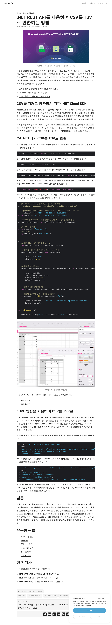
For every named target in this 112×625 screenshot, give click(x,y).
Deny (98, 616)
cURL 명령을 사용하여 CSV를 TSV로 (34, 96)
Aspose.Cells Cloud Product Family (30, 591)
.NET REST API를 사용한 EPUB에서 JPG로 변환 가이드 (42, 581)
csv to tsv (21, 596)
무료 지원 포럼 (27, 548)
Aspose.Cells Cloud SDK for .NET (31, 110)
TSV (18, 74)
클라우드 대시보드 (54, 128)
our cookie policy (86, 605)
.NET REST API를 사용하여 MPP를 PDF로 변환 (39, 574)
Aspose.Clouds (29, 13)
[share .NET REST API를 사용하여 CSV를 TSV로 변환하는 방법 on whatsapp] (63, 614)
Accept (90, 610)
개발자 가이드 (27, 537)
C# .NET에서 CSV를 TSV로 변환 (33, 92)
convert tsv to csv (66, 596)
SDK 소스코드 (27, 544)
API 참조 (24, 540)
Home (6, 3)
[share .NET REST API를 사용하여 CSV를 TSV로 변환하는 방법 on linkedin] (49, 614)
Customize (81, 616)
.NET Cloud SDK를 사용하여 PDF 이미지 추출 (38, 578)
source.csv (25, 400)
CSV (86, 71)
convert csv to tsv (35, 596)
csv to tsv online (50, 596)
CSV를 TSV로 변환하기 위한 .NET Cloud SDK (38, 89)
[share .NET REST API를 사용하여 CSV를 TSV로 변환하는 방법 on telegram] (68, 614)
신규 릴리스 (26, 551)
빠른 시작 (43, 131)
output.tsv (25, 404)
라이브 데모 (26, 555)
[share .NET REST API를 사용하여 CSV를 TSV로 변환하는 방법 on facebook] (58, 614)
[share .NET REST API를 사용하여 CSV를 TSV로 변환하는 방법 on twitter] (45, 614)
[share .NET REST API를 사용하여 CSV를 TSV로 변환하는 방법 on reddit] (54, 614)
